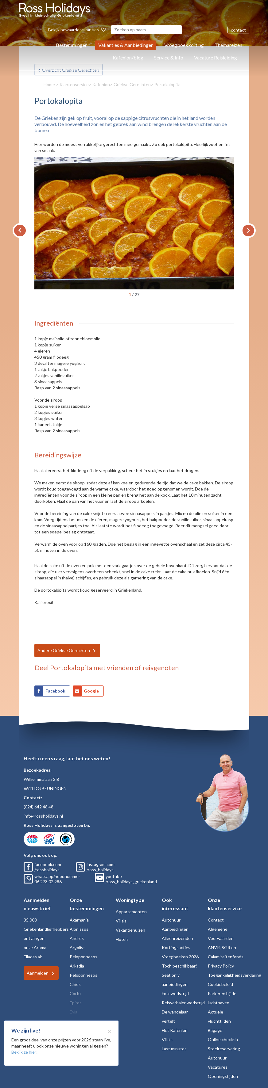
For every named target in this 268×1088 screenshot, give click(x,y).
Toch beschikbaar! (179, 965)
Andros (77, 938)
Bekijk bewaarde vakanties (77, 29)
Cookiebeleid (220, 984)
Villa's (121, 920)
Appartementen (131, 911)
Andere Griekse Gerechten (63, 650)
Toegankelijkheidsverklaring (234, 975)
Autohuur (171, 919)
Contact (216, 919)
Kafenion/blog (128, 57)
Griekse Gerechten (132, 84)
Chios (75, 984)
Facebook (55, 690)
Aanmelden (38, 972)
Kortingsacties (176, 947)
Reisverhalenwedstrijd (183, 1002)
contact (238, 29)
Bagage (215, 1030)
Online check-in (223, 1039)
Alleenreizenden (177, 938)
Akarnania (79, 919)
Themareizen (228, 45)
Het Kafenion (175, 1030)
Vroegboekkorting (184, 45)
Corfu (75, 993)
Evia (73, 1011)
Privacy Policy (221, 965)
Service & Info (168, 57)
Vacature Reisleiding (215, 57)
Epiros (76, 1002)
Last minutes (174, 1048)
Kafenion (101, 84)
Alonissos (79, 929)
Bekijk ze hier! (24, 1052)
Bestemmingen (71, 45)
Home (49, 84)
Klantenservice (74, 84)
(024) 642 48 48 (38, 806)
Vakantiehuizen (130, 930)
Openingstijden (223, 1076)
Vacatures (217, 1067)
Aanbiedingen (175, 929)
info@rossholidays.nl (43, 816)
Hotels (122, 939)
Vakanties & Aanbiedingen (125, 45)
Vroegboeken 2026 (180, 956)
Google (91, 690)
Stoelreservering (224, 1048)
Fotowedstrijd (175, 993)
